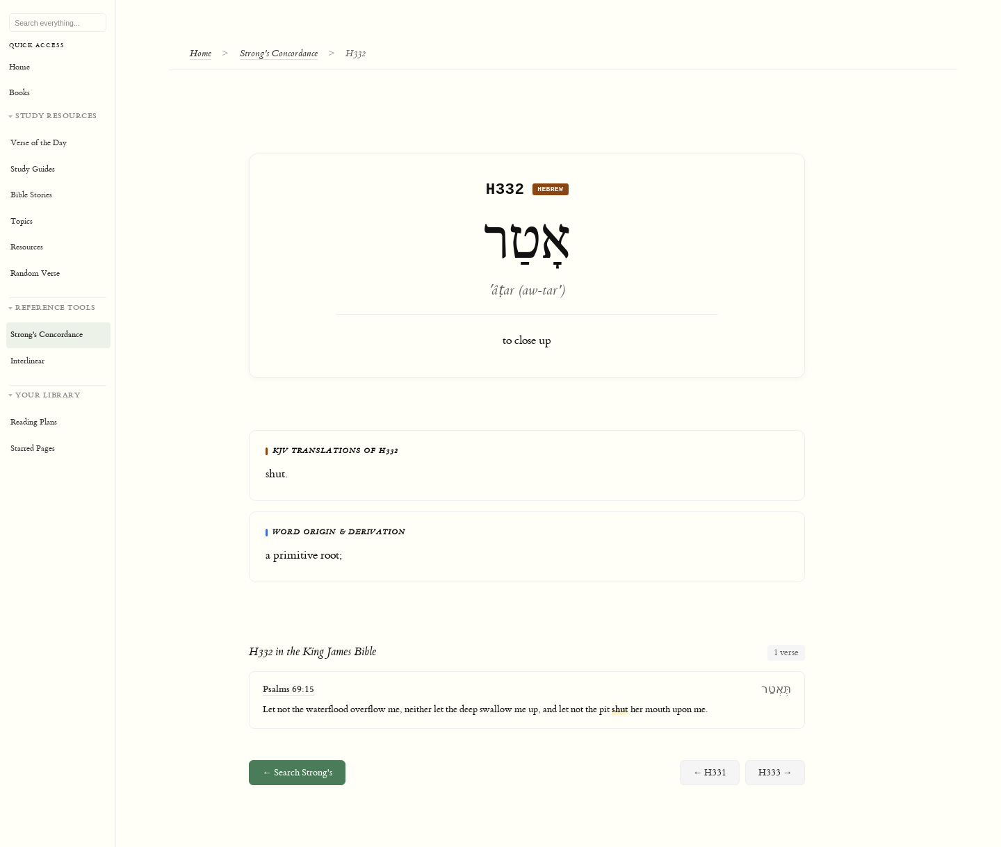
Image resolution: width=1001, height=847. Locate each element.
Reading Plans (33, 422)
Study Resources (56, 115)
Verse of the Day (38, 143)
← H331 (710, 776)
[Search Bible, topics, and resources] (57, 23)
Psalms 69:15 (288, 692)
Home (200, 53)
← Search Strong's (297, 776)
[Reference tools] (57, 336)
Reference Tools (55, 307)
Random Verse (35, 273)
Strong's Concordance (279, 53)
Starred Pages (32, 448)
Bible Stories (31, 195)
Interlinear (27, 361)
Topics (21, 221)
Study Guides (32, 169)
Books (19, 93)
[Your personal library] (57, 423)
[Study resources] (57, 198)
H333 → (775, 776)
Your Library (47, 395)
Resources (26, 247)
